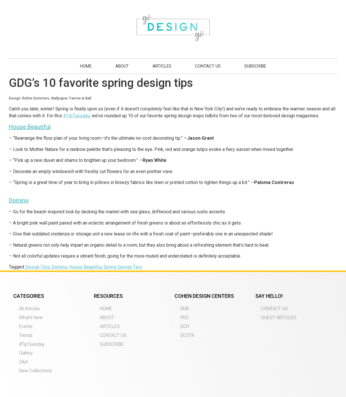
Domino (19, 200)
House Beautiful (30, 126)
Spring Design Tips (122, 267)
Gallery (26, 353)
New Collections (35, 370)
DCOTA (187, 335)
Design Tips (37, 267)
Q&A (23, 362)
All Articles (29, 308)
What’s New (31, 317)
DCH (184, 326)
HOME (86, 66)
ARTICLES (161, 66)
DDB (184, 308)
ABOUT (122, 66)
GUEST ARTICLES (278, 317)
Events (26, 326)
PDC (184, 317)
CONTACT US (208, 66)
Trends (26, 335)
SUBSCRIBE (255, 66)
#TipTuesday (76, 115)
